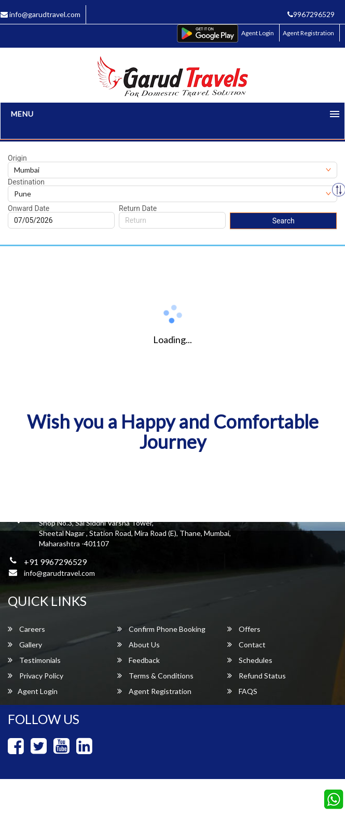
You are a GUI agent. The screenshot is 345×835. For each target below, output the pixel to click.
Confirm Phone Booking (161, 629)
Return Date (138, 208)
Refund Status (256, 675)
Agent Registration (308, 33)
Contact (246, 644)
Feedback (138, 660)
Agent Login (257, 33)
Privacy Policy (35, 675)
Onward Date (28, 208)
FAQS (242, 691)
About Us (138, 644)
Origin (17, 158)
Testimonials (34, 660)
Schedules (249, 660)
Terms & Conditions (155, 675)
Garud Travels (217, 812)
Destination (26, 182)
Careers (26, 629)
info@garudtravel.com (59, 573)
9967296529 (311, 14)
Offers (243, 629)
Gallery (25, 644)
